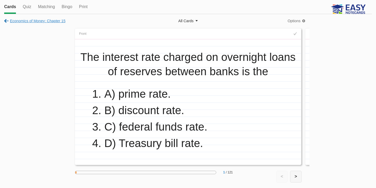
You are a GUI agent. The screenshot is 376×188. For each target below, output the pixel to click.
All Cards (185, 21)
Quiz (27, 6)
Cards (10, 6)
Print (83, 6)
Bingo (67, 6)
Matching (46, 6)
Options (294, 21)
